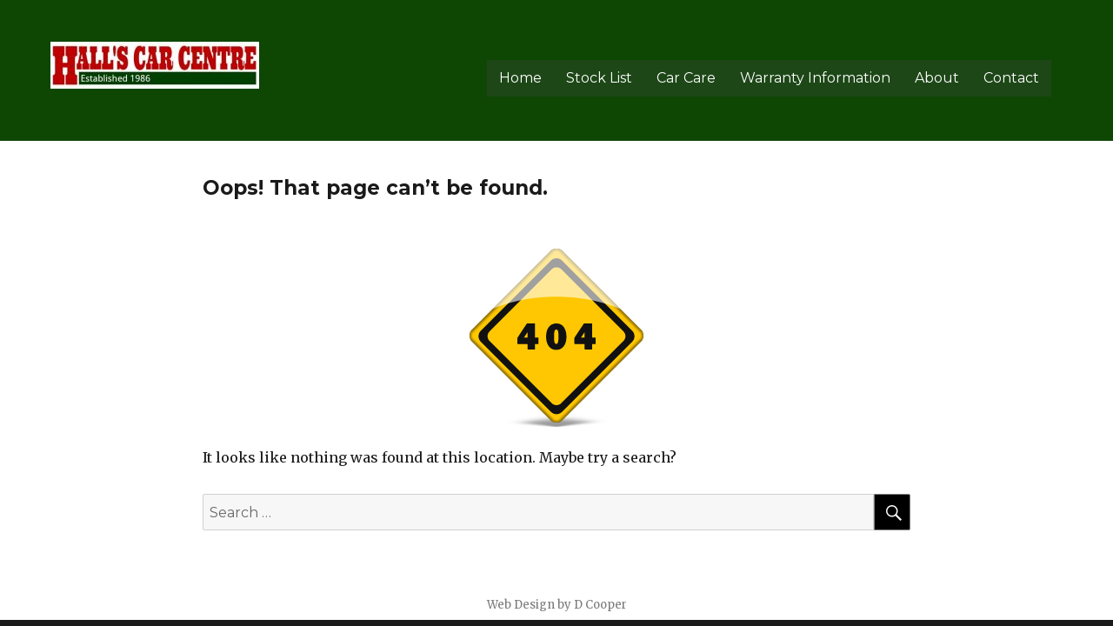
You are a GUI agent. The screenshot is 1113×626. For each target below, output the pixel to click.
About (937, 78)
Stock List (599, 78)
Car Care (686, 78)
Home (520, 78)
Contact (1011, 78)
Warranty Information (815, 78)
